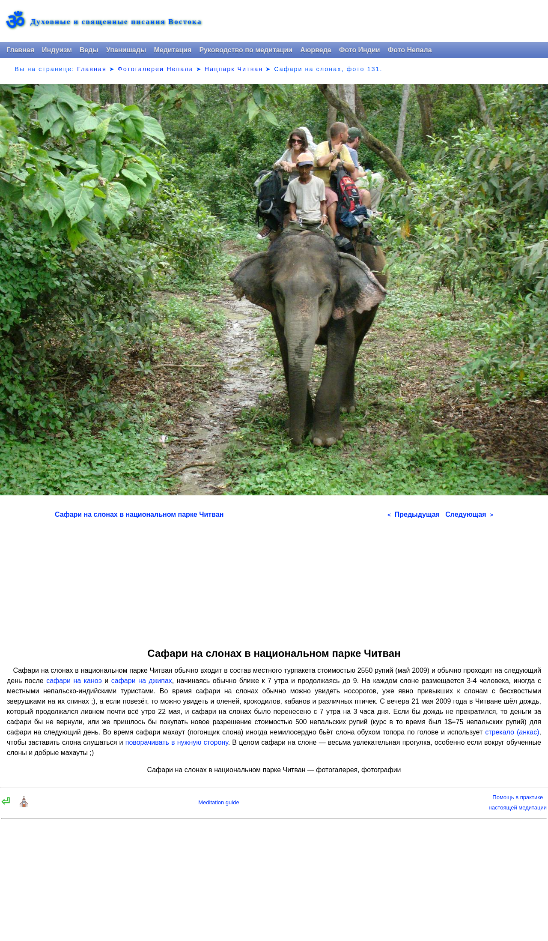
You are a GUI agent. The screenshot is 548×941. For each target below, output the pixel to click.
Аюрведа (315, 50)
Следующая (469, 514)
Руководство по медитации (245, 50)
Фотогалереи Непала (156, 69)
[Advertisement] (274, 580)
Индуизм (57, 50)
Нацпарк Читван (234, 69)
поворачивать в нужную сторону (176, 742)
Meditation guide (218, 802)
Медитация (172, 50)
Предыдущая (413, 514)
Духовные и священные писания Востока (116, 22)
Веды (89, 50)
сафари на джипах (141, 680)
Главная (20, 50)
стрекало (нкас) (512, 732)
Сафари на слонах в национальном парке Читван (139, 514)
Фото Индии (359, 50)
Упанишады (126, 50)
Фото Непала (410, 50)
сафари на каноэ (74, 680)
